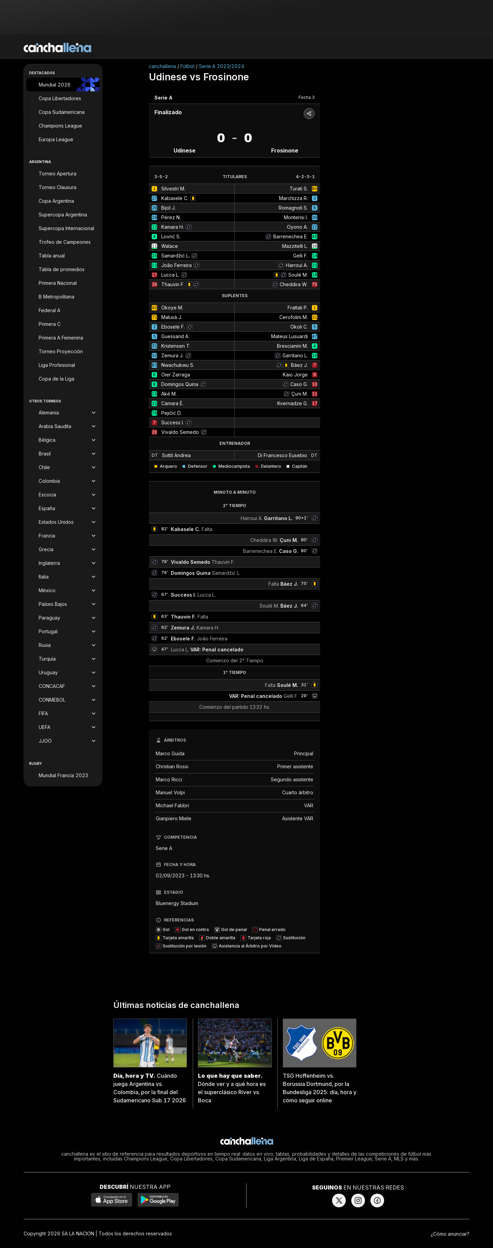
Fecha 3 (307, 97)
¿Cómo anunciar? (450, 1234)
